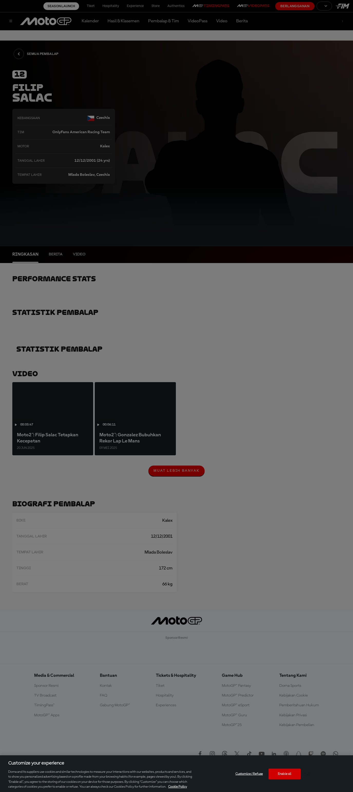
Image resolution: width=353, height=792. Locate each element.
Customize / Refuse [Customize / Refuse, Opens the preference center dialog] (249, 774)
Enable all (284, 774)
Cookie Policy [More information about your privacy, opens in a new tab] (177, 786)
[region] (176, 773)
